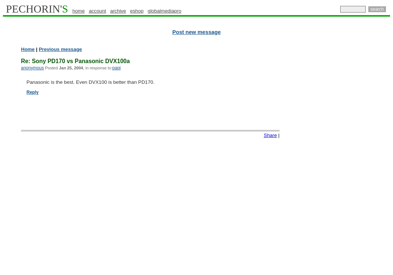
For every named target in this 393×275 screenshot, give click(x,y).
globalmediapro (164, 11)
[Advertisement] (357, 158)
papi (116, 68)
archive (118, 11)
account (97, 11)
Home (28, 49)
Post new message (196, 32)
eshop (136, 11)
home (78, 11)
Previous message (60, 49)
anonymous (32, 68)
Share (270, 135)
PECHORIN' (37, 9)
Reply (33, 92)
